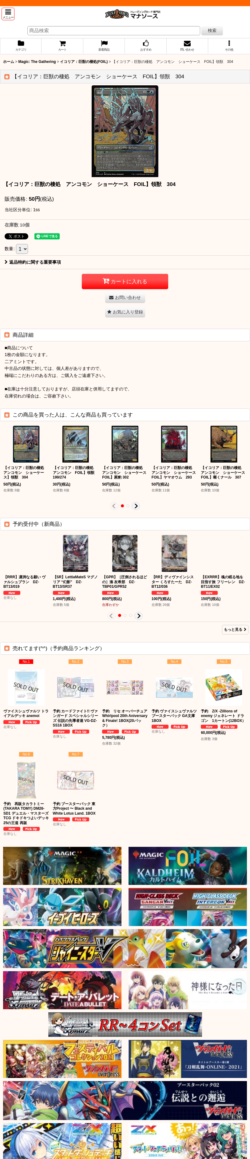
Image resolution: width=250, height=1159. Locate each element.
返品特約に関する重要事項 (33, 262)
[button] (8, 14)
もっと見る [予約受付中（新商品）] (235, 629)
